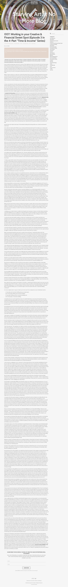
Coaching (15, 2)
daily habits (52, 46)
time (30, 43)
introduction (52, 54)
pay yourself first (53, 60)
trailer (51, 72)
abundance (52, 39)
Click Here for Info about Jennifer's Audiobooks (34, 580)
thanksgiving (52, 68)
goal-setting (52, 50)
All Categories (53, 38)
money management (25, 43)
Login (52, 2)
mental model (52, 56)
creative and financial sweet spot (9, 43)
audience (52, 42)
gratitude (52, 52)
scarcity (51, 64)
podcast (51, 62)
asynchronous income (54, 41)
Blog (44, 2)
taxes (51, 67)
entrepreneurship (53, 48)
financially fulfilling (16, 43)
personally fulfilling (54, 61)
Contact (48, 2)
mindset (51, 57)
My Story (6, 2)
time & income (33, 43)
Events (26, 2)
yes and (51, 73)
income (21, 43)
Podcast (40, 2)
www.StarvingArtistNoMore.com (11, 112)
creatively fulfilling (54, 45)
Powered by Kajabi (34, 584)
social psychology (53, 65)
